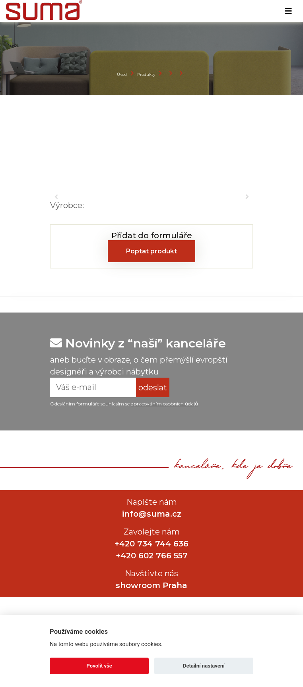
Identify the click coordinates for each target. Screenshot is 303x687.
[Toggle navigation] (288, 11)
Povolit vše (99, 666)
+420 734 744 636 (151, 543)
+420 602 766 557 (152, 555)
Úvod (122, 74)
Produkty (146, 74)
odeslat (152, 387)
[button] (56, 197)
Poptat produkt (151, 251)
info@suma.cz (151, 514)
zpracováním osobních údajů (164, 404)
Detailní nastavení (204, 666)
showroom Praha (151, 585)
